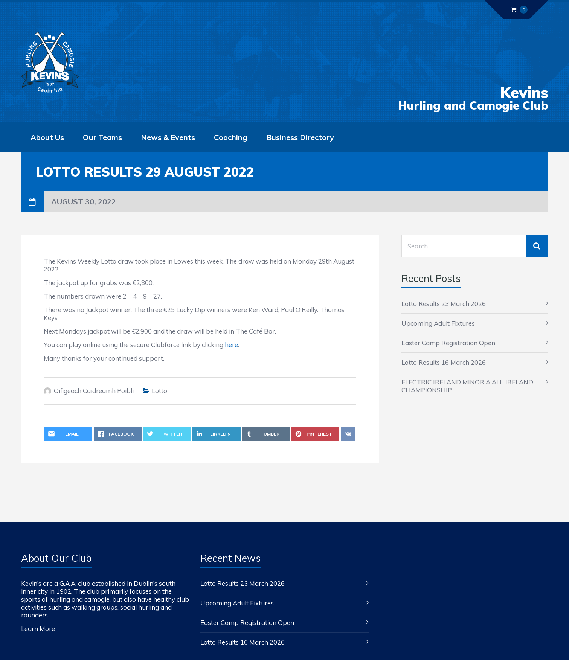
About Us (47, 137)
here (231, 345)
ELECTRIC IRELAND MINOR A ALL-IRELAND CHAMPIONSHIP (467, 386)
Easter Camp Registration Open (448, 343)
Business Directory (300, 137)
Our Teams (102, 137)
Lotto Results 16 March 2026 (443, 362)
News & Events (168, 137)
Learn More (38, 629)
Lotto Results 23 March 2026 (443, 304)
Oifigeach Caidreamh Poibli (94, 391)
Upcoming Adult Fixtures (438, 323)
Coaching (230, 137)
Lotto (159, 391)
